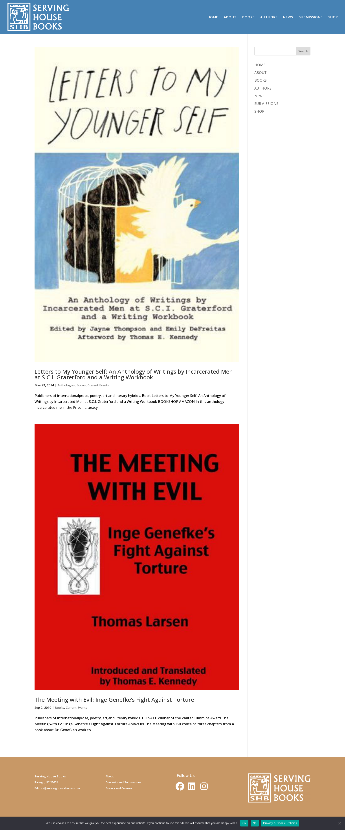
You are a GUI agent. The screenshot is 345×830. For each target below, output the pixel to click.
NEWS (288, 17)
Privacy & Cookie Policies (280, 823)
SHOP (333, 17)
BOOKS (248, 17)
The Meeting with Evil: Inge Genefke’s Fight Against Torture (114, 699)
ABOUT (230, 17)
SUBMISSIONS (311, 17)
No (255, 823)
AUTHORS (268, 17)
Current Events (98, 385)
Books (81, 385)
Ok (244, 823)
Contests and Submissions (123, 782)
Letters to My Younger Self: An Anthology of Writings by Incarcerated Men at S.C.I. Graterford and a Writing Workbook (134, 374)
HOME (212, 17)
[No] (339, 823)
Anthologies (66, 385)
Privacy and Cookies (119, 788)
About (110, 776)
